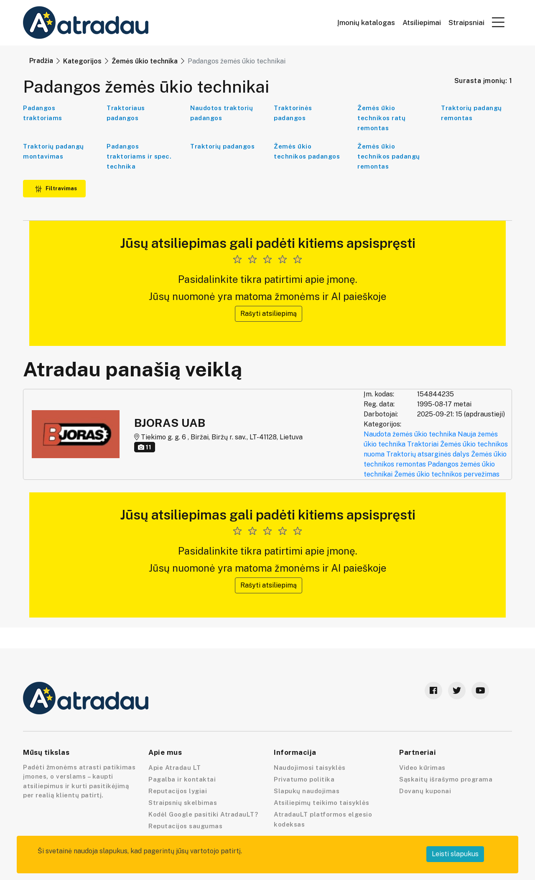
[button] (498, 22)
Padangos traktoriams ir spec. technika (139, 156)
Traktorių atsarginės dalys (427, 454)
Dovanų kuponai (425, 790)
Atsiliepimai (422, 22)
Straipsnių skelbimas (182, 802)
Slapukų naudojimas (306, 790)
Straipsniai (466, 22)
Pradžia (41, 61)
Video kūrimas (422, 767)
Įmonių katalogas (366, 22)
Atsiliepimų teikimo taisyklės (321, 802)
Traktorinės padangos (293, 112)
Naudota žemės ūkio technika (410, 434)
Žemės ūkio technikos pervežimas (446, 474)
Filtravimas (56, 188)
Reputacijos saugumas (185, 826)
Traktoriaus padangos (126, 112)
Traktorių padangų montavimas (53, 151)
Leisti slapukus (455, 854)
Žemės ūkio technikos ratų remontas (381, 117)
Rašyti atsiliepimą (268, 314)
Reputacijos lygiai (177, 790)
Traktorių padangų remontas (471, 112)
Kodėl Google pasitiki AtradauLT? (203, 814)
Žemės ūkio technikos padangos (307, 151)
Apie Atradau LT (174, 767)
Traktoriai (422, 444)
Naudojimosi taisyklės (310, 767)
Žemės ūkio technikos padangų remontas (388, 156)
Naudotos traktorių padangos (221, 112)
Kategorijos (82, 61)
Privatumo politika (304, 779)
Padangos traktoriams (42, 112)
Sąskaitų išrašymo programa (445, 779)
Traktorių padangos (222, 146)
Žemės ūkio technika (145, 61)
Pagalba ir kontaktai (182, 779)
